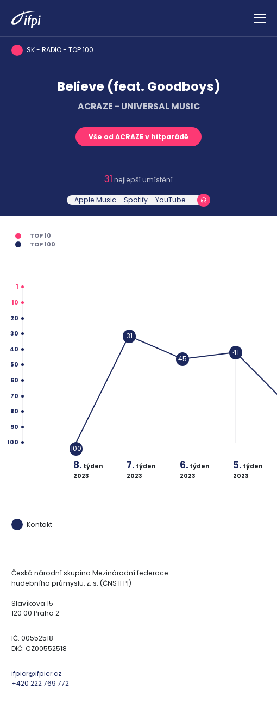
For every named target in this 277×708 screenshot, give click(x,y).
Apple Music (95, 199)
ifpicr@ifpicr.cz (36, 673)
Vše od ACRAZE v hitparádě (138, 136)
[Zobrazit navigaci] (260, 18)
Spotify (136, 199)
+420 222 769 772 (40, 683)
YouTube (170, 199)
